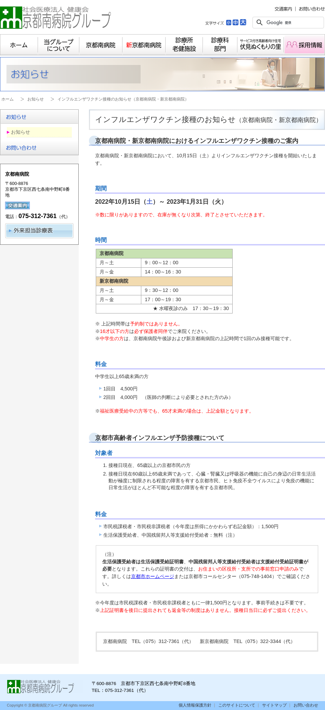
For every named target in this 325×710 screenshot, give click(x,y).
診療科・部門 (220, 44)
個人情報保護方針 (195, 705)
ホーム (19, 44)
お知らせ (35, 99)
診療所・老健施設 (184, 44)
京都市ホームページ (152, 576)
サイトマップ (274, 705)
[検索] (287, 22)
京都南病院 (100, 44)
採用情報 (304, 44)
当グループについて (58, 44)
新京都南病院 (144, 44)
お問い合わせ (306, 705)
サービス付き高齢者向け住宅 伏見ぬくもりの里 (260, 44)
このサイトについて (236, 705)
